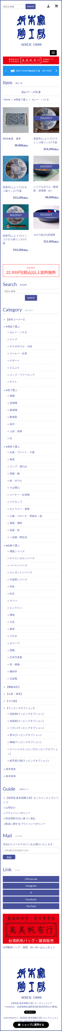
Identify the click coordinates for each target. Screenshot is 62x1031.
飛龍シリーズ (17, 551)
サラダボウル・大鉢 (21, 346)
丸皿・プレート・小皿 (22, 452)
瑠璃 (12, 396)
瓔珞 (12, 615)
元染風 (13, 678)
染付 (12, 424)
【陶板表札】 (13, 687)
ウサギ (13, 636)
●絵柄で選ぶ (13, 545)
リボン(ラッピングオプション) (27, 728)
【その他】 (12, 701)
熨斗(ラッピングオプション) (25, 735)
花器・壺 (15, 530)
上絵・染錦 (16, 431)
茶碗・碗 (15, 473)
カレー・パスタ (18, 332)
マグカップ (16, 502)
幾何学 (13, 671)
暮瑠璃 (13, 410)
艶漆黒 (13, 417)
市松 (12, 586)
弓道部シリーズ (18, 579)
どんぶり (15, 367)
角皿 (12, 459)
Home (7, 99)
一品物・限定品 (18, 537)
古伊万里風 (16, 657)
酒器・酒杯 (16, 523)
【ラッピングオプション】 (21, 708)
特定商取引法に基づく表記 (20, 818)
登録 (9, 857)
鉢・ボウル (16, 480)
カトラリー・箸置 (20, 509)
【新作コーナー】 (16, 319)
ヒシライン (16, 608)
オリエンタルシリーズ (22, 558)
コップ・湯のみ (18, 466)
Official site (31, 878)
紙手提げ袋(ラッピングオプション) (29, 760)
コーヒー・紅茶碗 (20, 494)
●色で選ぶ (11, 390)
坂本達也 (11, 769)
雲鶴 (12, 650)
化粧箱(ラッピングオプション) (27, 714)
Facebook (31, 899)
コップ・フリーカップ (22, 374)
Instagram (31, 885)
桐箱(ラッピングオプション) (25, 742)
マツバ (13, 600)
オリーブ (15, 643)
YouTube (31, 906)
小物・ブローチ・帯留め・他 (26, 516)
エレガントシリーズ (21, 572)
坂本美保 (11, 776)
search (30, 6)
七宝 (12, 622)
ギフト (13, 381)
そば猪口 (15, 487)
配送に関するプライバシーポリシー (25, 824)
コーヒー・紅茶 (18, 353)
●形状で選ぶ (13, 446)
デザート (15, 360)
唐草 (12, 629)
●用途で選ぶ (21, 99)
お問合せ (10, 807)
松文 (12, 593)
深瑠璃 (13, 403)
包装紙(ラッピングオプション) (27, 721)
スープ (13, 339)
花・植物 (15, 664)
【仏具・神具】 (14, 694)
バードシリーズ (18, 565)
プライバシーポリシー (17, 813)
